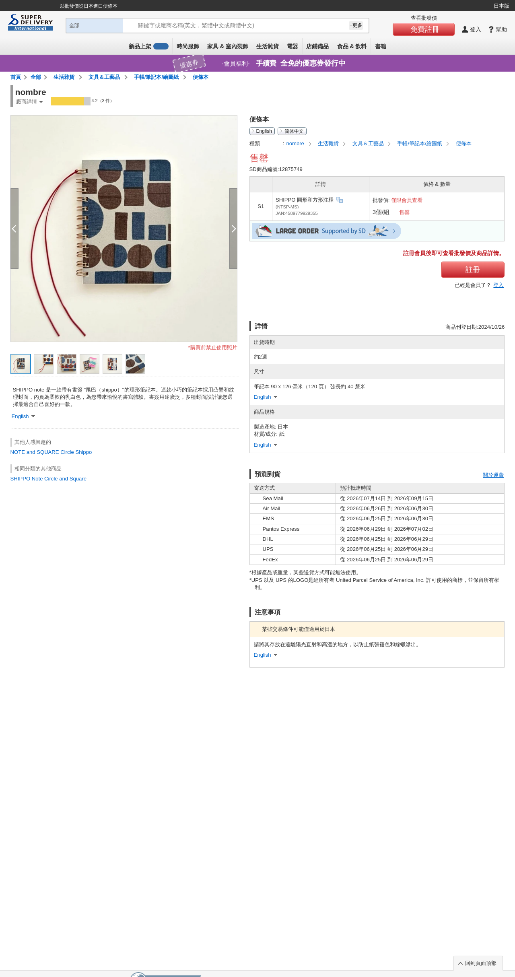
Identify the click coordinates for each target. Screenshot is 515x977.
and (31, 452)
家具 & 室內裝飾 (227, 46)
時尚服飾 (188, 46)
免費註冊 (424, 29)
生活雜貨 (267, 46)
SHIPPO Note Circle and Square (48, 479)
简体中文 (294, 131)
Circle (67, 452)
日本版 (501, 6)
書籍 (380, 46)
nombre (295, 143)
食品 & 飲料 (352, 46)
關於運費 (493, 475)
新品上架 (148, 46)
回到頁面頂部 (480, 963)
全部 (36, 77)
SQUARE (48, 452)
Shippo (83, 452)
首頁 (15, 77)
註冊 (473, 270)
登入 (498, 285)
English (264, 131)
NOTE (17, 452)
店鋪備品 (317, 46)
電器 (292, 46)
